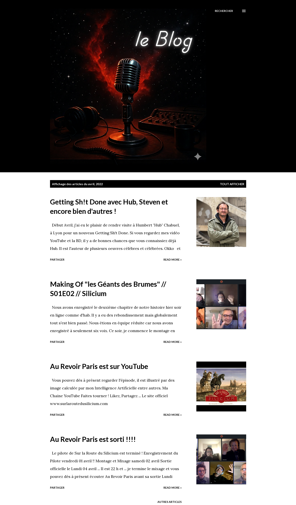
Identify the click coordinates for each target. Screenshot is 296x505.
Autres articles (169, 501)
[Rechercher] (224, 11)
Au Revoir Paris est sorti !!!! (93, 439)
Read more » (172, 259)
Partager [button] (57, 259)
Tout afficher (232, 184)
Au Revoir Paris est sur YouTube (99, 366)
